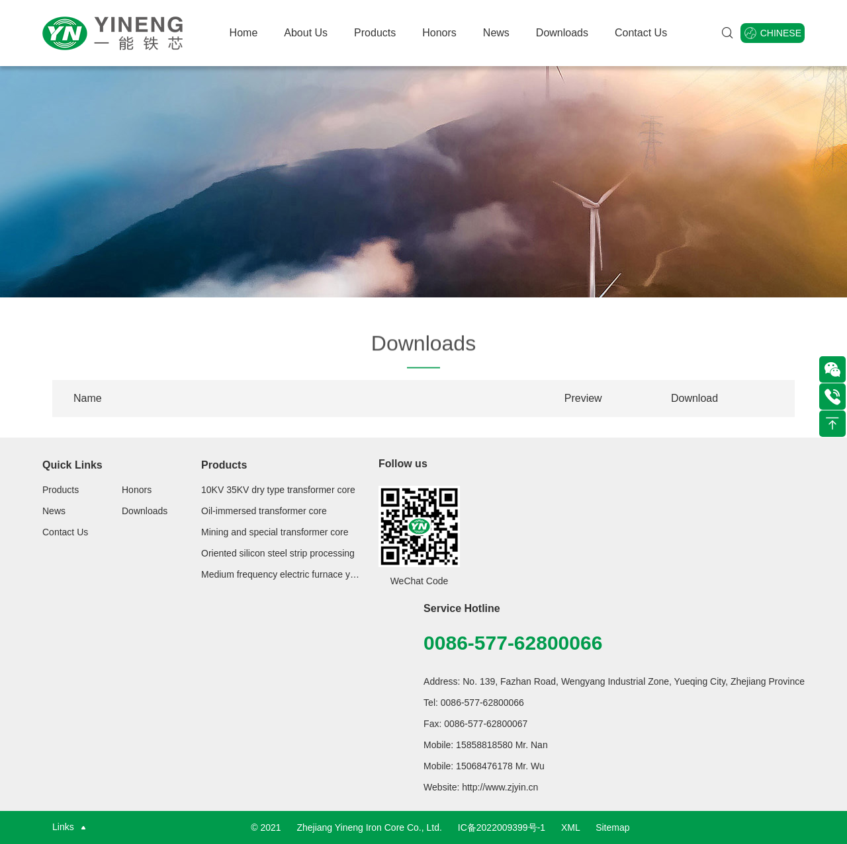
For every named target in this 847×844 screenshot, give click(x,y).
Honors (439, 32)
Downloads (562, 32)
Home (244, 32)
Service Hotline (462, 608)
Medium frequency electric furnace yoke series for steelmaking (280, 574)
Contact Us (641, 32)
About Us (306, 32)
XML (570, 827)
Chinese (772, 33)
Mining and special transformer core (275, 532)
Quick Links (72, 465)
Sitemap (612, 827)
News (496, 32)
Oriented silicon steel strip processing (278, 553)
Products (375, 32)
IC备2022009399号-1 (501, 827)
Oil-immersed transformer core (264, 511)
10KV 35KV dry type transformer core (278, 489)
